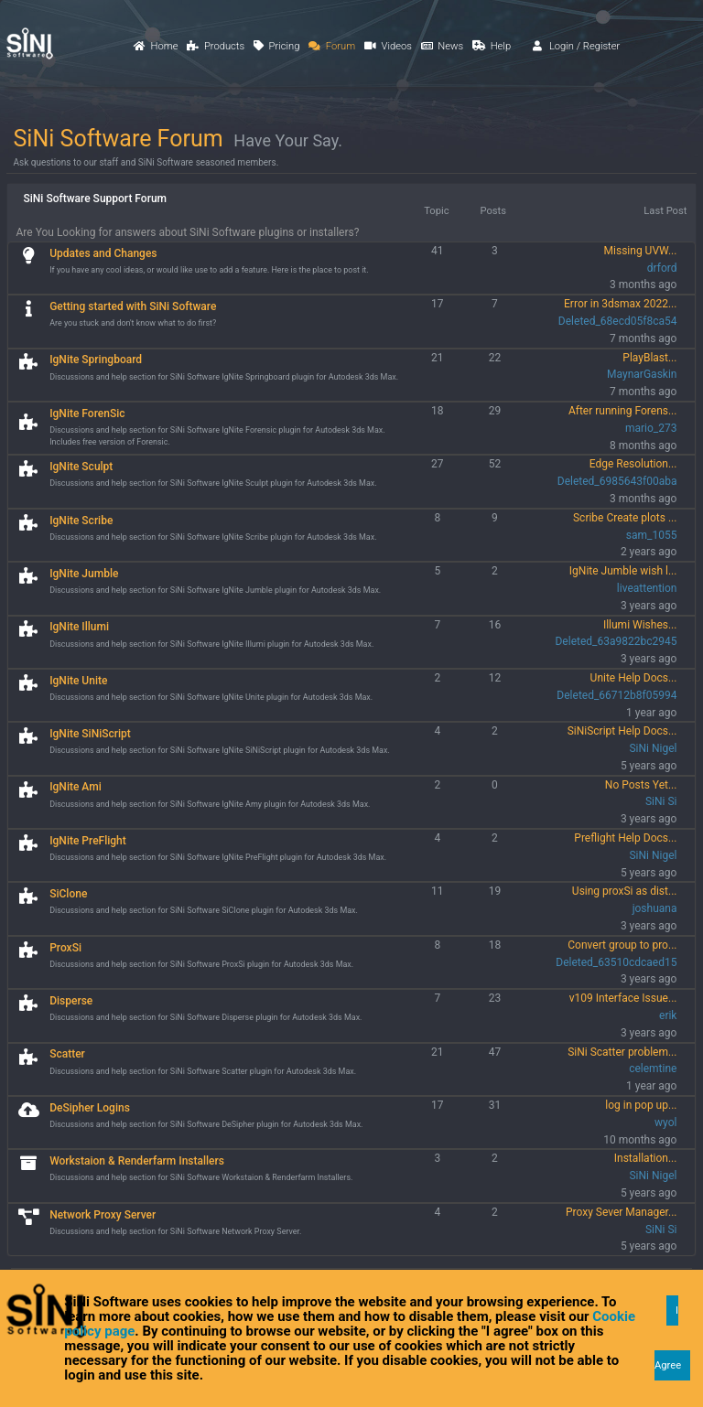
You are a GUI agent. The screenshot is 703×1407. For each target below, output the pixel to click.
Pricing (276, 46)
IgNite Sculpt (81, 466)
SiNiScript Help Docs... (622, 731)
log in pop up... (640, 1105)
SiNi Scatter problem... (622, 1052)
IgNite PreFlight (87, 840)
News (442, 46)
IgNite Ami (75, 786)
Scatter (67, 1053)
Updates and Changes (103, 253)
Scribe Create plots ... (624, 517)
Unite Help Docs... (633, 677)
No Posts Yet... (641, 785)
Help (491, 46)
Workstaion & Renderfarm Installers (136, 1161)
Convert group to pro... (622, 945)
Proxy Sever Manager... (621, 1212)
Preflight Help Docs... (625, 838)
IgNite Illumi (79, 626)
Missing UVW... (640, 250)
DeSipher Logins (89, 1107)
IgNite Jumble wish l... (623, 570)
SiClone (68, 893)
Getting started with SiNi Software (132, 306)
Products (215, 46)
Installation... (645, 1158)
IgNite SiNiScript (90, 733)
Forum (331, 46)
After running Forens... (622, 410)
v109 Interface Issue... (623, 998)
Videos (388, 46)
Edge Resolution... (633, 463)
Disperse (70, 1000)
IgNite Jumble (83, 573)
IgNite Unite (78, 680)
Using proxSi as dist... (624, 891)
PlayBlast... (649, 357)
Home (156, 46)
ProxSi (65, 947)
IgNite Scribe (81, 520)
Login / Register (577, 46)
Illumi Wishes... (640, 624)
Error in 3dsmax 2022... (620, 303)
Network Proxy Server (102, 1214)
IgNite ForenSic (86, 413)
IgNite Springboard (95, 359)
